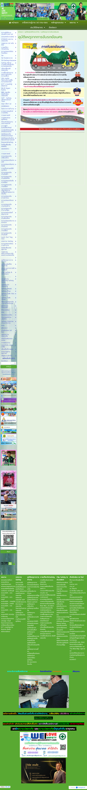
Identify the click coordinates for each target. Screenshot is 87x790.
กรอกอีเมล (4, 361)
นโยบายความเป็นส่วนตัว (9, 373)
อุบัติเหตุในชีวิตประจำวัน (32, 32)
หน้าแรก (20, 32)
